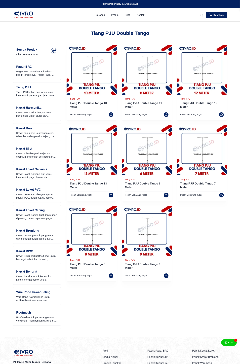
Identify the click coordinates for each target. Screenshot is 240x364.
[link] (92, 94)
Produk (115, 15)
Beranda (100, 15)
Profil (106, 351)
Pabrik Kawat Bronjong (205, 357)
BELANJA (216, 15)
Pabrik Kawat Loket (203, 351)
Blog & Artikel (110, 357)
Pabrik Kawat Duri (158, 357)
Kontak (141, 15)
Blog (127, 15)
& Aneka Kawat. (120, 3)
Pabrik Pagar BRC (158, 351)
